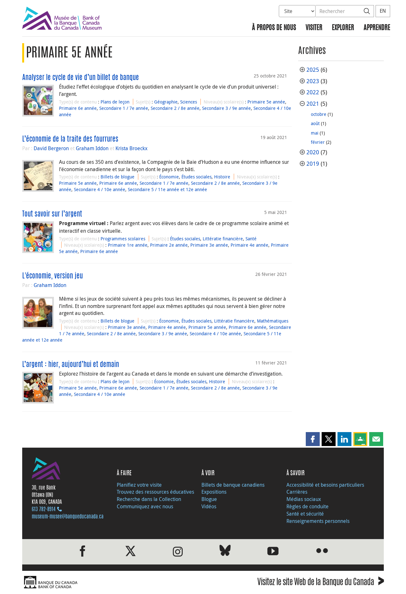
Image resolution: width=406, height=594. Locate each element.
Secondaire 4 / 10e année (99, 189)
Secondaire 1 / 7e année (123, 108)
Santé (251, 239)
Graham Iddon (92, 148)
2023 (312, 81)
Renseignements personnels (318, 520)
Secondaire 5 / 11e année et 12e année (167, 189)
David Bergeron (51, 148)
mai (314, 133)
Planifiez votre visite (139, 484)
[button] (313, 439)
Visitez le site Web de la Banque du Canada (320, 583)
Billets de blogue (117, 177)
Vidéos (208, 506)
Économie (169, 177)
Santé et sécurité (305, 513)
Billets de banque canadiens (233, 484)
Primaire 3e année (209, 245)
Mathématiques (272, 321)
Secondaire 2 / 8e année (175, 108)
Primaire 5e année (266, 102)
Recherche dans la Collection (149, 499)
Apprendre (376, 28)
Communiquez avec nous (145, 506)
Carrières (296, 491)
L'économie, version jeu (52, 276)
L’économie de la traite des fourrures (70, 139)
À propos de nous (274, 28)
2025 (312, 69)
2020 (312, 152)
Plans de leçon (115, 102)
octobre (318, 114)
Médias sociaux (303, 499)
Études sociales (196, 177)
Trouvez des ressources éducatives (155, 491)
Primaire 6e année (78, 108)
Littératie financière (223, 239)
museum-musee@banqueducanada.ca (67, 516)
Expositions (213, 491)
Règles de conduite (307, 506)
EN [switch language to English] (383, 10)
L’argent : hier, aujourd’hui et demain (70, 364)
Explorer (343, 28)
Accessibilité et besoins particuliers (325, 484)
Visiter (313, 28)
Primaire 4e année (249, 245)
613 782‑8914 (44, 509)
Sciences (188, 102)
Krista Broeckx (131, 148)
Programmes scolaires (123, 239)
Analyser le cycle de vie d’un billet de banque (80, 77)
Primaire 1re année (127, 245)
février (318, 142)
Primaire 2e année (169, 245)
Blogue (209, 499)
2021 (312, 103)
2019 (312, 163)
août (315, 123)
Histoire (222, 177)
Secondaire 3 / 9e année (226, 108)
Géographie (166, 102)
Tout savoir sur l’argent (52, 214)
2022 (312, 92)
